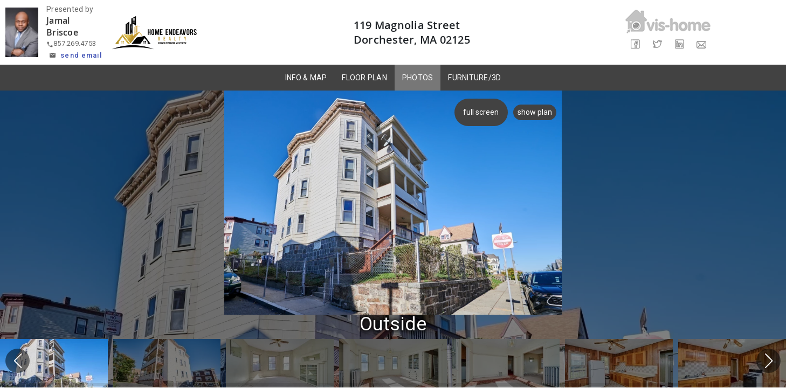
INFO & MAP (306, 77)
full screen (479, 112)
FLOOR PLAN (364, 77)
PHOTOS (417, 77)
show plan (535, 112)
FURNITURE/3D (474, 77)
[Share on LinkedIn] (679, 44)
